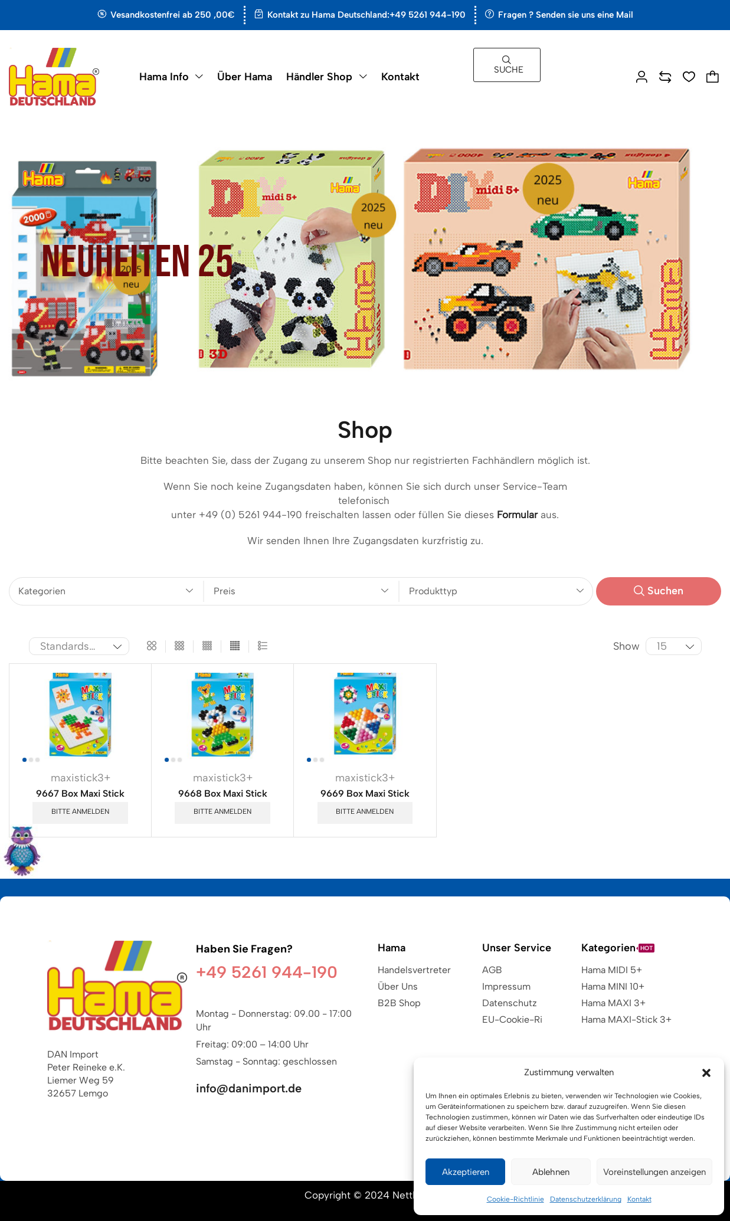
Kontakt (639, 1199)
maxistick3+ (80, 777)
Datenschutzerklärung (585, 1199)
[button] (706, 1073)
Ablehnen (550, 1172)
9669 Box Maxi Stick (365, 793)
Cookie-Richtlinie (515, 1199)
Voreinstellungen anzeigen (654, 1172)
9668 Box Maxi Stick (222, 793)
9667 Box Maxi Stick (80, 793)
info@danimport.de (249, 1088)
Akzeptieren (465, 1172)
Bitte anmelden (80, 811)
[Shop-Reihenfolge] (79, 646)
